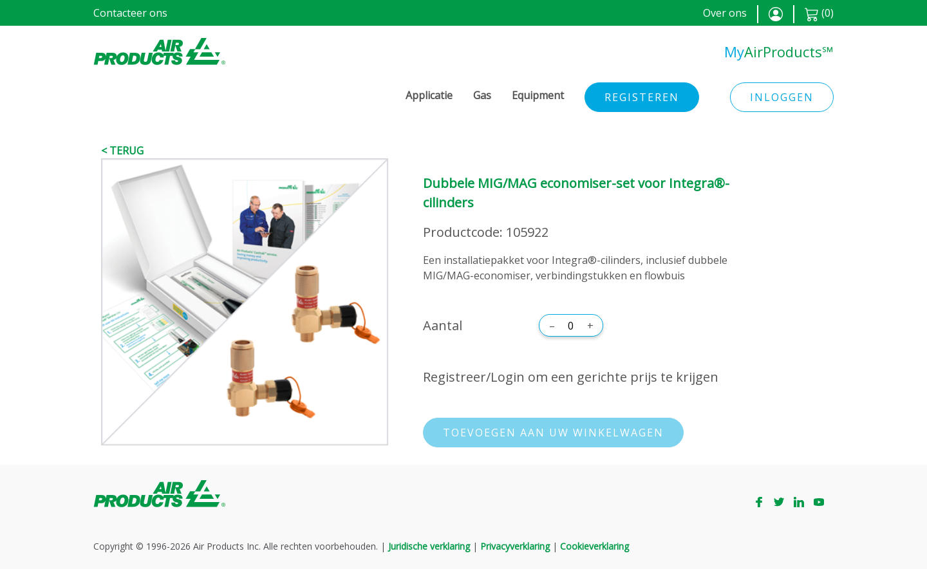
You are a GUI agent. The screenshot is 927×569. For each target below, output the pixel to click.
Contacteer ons (130, 13)
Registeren (641, 97)
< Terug (122, 151)
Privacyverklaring (515, 546)
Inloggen (782, 97)
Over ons (725, 13)
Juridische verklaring (429, 546)
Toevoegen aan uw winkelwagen (553, 432)
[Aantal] (571, 325)
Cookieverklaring (594, 546)
